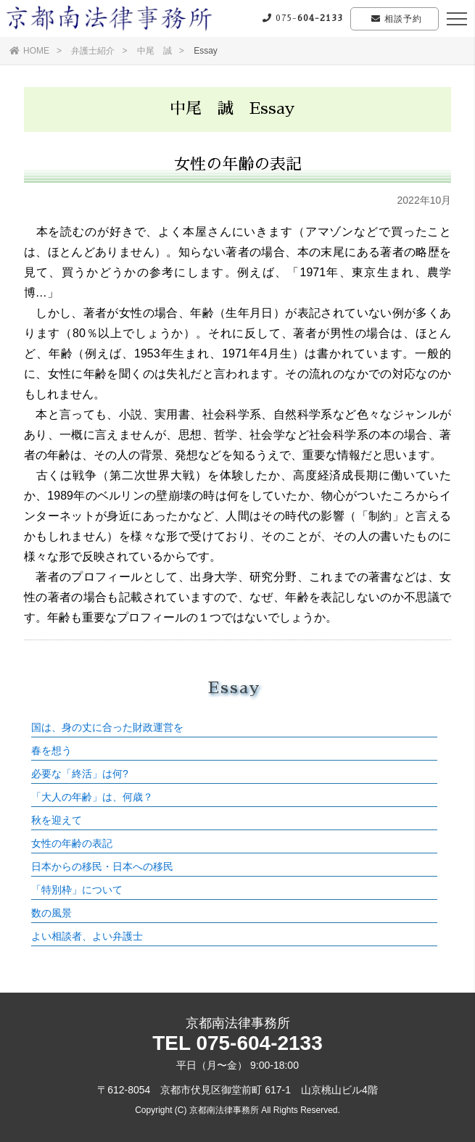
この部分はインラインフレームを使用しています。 (234, 800)
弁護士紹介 (93, 51)
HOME (29, 51)
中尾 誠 (154, 51)
